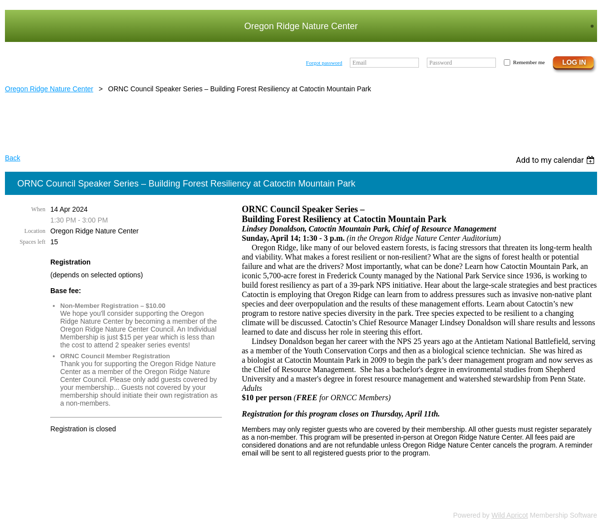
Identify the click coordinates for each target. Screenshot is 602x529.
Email (359, 62)
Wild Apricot (509, 515)
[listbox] (556, 160)
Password (440, 62)
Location (34, 230)
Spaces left (32, 241)
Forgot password (324, 63)
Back (12, 158)
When (38, 209)
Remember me (529, 62)
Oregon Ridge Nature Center (49, 89)
